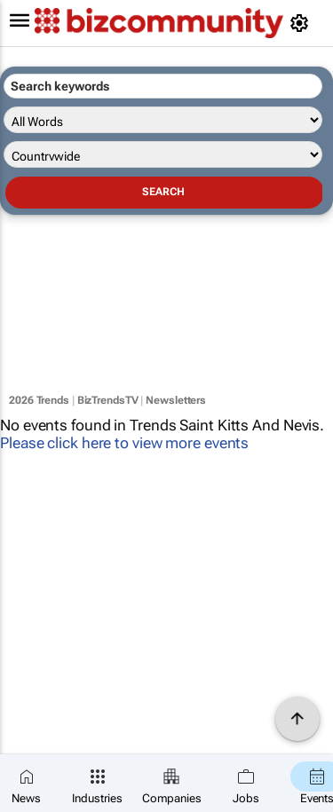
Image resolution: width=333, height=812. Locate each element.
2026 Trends (39, 400)
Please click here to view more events (124, 443)
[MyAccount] (302, 23)
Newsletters (176, 400)
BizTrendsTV (108, 400)
